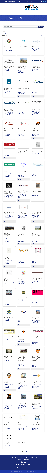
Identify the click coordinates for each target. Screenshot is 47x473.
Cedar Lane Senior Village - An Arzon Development (23, 67)
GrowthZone (26, 451)
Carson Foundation (23, 46)
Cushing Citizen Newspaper (36, 213)
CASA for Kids (36, 46)
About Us (14, 7)
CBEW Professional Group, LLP (9, 66)
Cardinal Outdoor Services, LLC (8, 47)
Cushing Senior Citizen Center (22, 402)
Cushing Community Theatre (21, 235)
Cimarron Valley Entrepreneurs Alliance (22, 151)
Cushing (31, 11)
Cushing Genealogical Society (7, 279)
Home (10, 7)
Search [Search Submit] (41, 26)
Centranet (21, 108)
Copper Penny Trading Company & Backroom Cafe (9, 192)
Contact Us (19, 1)
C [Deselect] (3, 31)
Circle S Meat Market (7, 170)
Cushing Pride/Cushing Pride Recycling (22, 338)
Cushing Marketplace (21, 318)
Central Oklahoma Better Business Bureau (9, 88)
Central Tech (35, 87)
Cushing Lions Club (9, 317)
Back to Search (6, 33)
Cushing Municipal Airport (37, 318)
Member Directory (11, 1)
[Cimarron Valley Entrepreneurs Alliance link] (23, 144)
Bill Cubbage (21, 442)
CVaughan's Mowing (7, 443)
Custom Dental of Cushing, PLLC (37, 423)
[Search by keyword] (20, 27)
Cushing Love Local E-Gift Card (28, 1)
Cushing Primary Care (37, 337)
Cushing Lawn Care (23, 297)
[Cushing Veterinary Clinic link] (9, 417)
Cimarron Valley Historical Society (37, 150)
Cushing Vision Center (22, 423)
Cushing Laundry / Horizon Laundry (9, 298)
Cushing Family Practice (36, 256)
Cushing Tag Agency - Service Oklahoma (36, 403)
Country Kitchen (36, 191)
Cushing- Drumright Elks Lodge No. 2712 (36, 235)
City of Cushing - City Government (22, 170)
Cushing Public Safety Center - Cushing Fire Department (22, 358)
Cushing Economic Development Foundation (9, 257)
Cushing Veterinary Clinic (9, 423)
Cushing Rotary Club (36, 381)
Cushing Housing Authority (37, 279)
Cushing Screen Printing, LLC (8, 402)
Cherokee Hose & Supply (8, 129)
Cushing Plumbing (9, 337)
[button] (41, 35)
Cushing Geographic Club (22, 279)
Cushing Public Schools (8, 381)
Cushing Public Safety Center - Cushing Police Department (36, 358)
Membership (20, 7)
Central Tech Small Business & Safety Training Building (9, 109)
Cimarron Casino (8, 150)
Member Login (4, 1)
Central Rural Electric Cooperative (23, 87)
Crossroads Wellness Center (22, 213)
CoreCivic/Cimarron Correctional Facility (23, 191)
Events (26, 11)
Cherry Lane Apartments (21, 129)
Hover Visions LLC (37, 170)
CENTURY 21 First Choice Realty (37, 108)
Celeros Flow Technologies (36, 66)
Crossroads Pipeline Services (9, 213)
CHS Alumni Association (35, 129)
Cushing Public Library (8, 357)
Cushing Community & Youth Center (7, 235)
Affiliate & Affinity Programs (18, 11)
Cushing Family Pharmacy (22, 256)
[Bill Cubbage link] (23, 436)
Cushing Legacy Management (36, 298)
